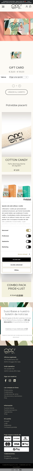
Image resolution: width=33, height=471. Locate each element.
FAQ (5, 398)
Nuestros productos (10, 410)
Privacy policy (8, 390)
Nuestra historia (9, 408)
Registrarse (7, 425)
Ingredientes (8, 412)
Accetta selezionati (16, 265)
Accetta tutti (16, 259)
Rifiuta (16, 270)
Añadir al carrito (16, 92)
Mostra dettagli (22, 254)
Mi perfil (6, 421)
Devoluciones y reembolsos (13, 396)
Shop (5, 414)
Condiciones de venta (11, 394)
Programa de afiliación (11, 458)
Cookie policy (8, 392)
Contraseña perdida (10, 427)
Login (6, 423)
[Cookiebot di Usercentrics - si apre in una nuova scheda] (23, 200)
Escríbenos (7, 456)
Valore (3, 77)
